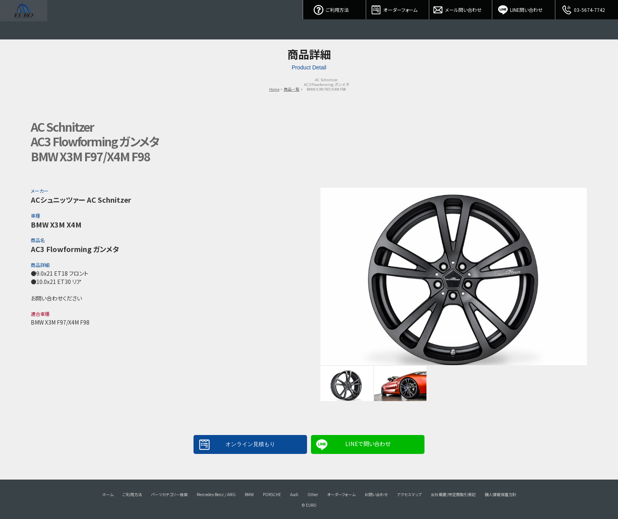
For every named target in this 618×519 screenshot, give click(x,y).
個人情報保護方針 (500, 494)
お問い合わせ (376, 494)
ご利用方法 (334, 8)
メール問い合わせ (460, 8)
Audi (294, 494)
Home (274, 89)
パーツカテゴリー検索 (169, 494)
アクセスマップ (409, 494)
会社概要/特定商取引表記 (453, 494)
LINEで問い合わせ (367, 443)
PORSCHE (272, 494)
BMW (249, 494)
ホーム (108, 494)
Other (312, 494)
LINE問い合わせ (524, 8)
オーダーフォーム (397, 8)
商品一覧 (292, 89)
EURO (23, 19)
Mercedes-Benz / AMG (216, 494)
